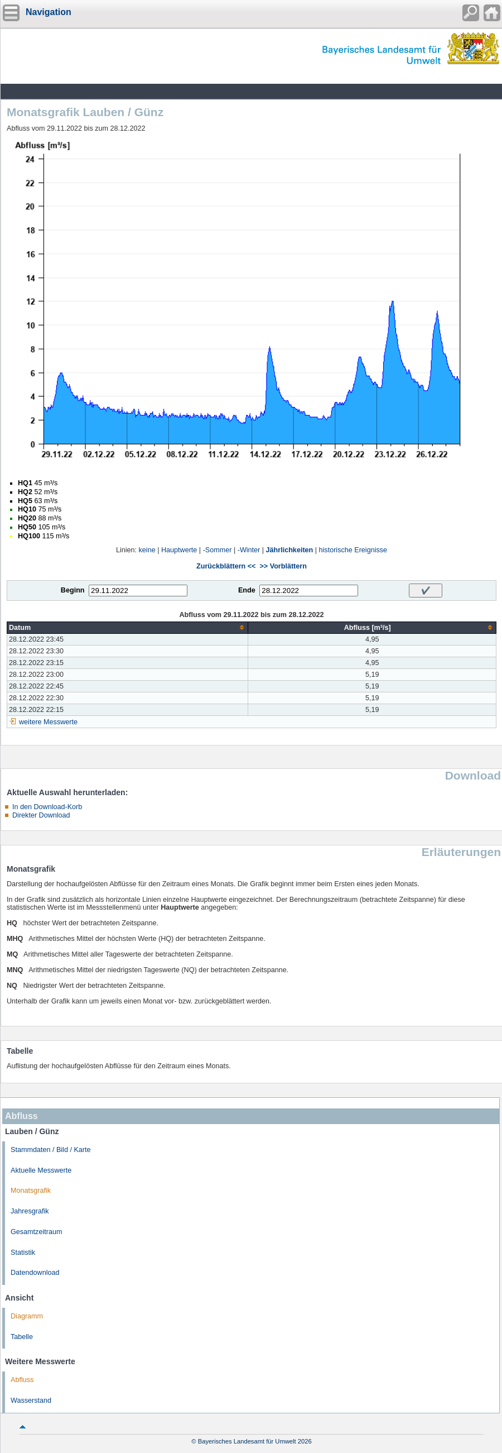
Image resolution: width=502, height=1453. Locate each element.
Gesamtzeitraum (36, 1232)
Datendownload (35, 1273)
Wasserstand (31, 1400)
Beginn (73, 590)
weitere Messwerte (48, 722)
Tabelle (22, 1337)
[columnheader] (127, 627)
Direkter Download (41, 815)
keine (147, 550)
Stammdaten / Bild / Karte (51, 1150)
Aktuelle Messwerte (41, 1170)
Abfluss (22, 1380)
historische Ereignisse (353, 550)
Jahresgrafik (30, 1211)
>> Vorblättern (282, 566)
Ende (246, 590)
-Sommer (217, 550)
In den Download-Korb (47, 807)
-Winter (249, 550)
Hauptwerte (179, 550)
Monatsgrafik (31, 1190)
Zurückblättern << (225, 566)
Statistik (23, 1252)
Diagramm (27, 1316)
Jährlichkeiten (289, 550)
